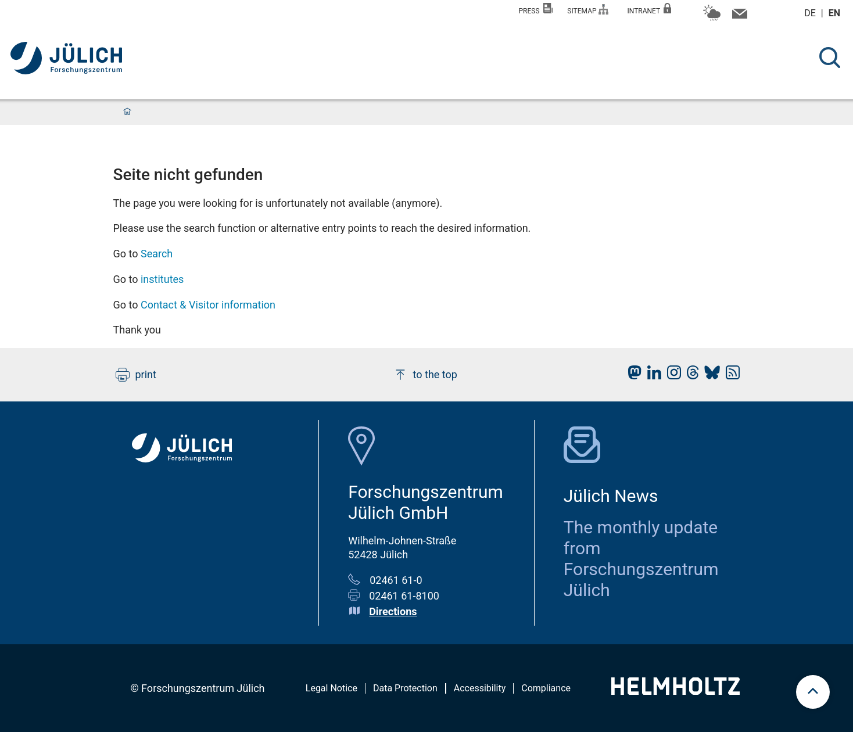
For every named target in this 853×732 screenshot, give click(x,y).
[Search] (829, 57)
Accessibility (480, 688)
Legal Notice (331, 688)
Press (536, 9)
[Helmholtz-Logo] (675, 691)
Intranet (649, 9)
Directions (393, 611)
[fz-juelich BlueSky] (709, 375)
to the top (425, 375)
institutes (162, 279)
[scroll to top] (813, 692)
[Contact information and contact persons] (738, 16)
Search (157, 253)
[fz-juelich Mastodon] (631, 375)
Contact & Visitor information (208, 305)
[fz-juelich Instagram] (671, 375)
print (136, 375)
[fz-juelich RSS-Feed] (730, 375)
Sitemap (587, 9)
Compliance (546, 688)
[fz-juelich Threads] (690, 375)
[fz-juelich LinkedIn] (651, 375)
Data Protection (405, 688)
